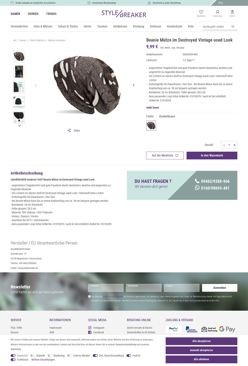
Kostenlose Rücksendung (104, 3)
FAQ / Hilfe (16, 327)
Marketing (59, 355)
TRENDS (51, 14)
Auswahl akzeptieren (201, 350)
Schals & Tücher (68, 26)
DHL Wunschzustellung (111, 355)
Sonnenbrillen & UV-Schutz (141, 332)
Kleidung (138, 26)
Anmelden (219, 288)
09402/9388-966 (212, 181)
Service (14, 332)
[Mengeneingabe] (229, 145)
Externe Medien (81, 355)
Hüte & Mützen (43, 26)
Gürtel (87, 26)
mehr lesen (152, 107)
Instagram (96, 327)
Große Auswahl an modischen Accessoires (35, 3)
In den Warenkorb (212, 155)
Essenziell (22, 355)
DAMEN (15, 14)
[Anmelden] (217, 14)
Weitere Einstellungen (43, 359)
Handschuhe (174, 26)
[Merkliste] (201, 14)
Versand (180, 47)
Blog (221, 3)
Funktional (22, 359)
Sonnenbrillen (19, 26)
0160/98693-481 (212, 188)
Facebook (96, 332)
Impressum (55, 327)
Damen (22, 40)
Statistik (40, 355)
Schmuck (155, 26)
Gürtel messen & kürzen (139, 327)
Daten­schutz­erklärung (126, 344)
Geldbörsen (120, 26)
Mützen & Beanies (56, 40)
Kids (191, 26)
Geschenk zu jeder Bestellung (167, 3)
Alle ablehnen (201, 359)
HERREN (33, 14)
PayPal (136, 355)
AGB (51, 332)
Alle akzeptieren (201, 341)
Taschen (102, 26)
